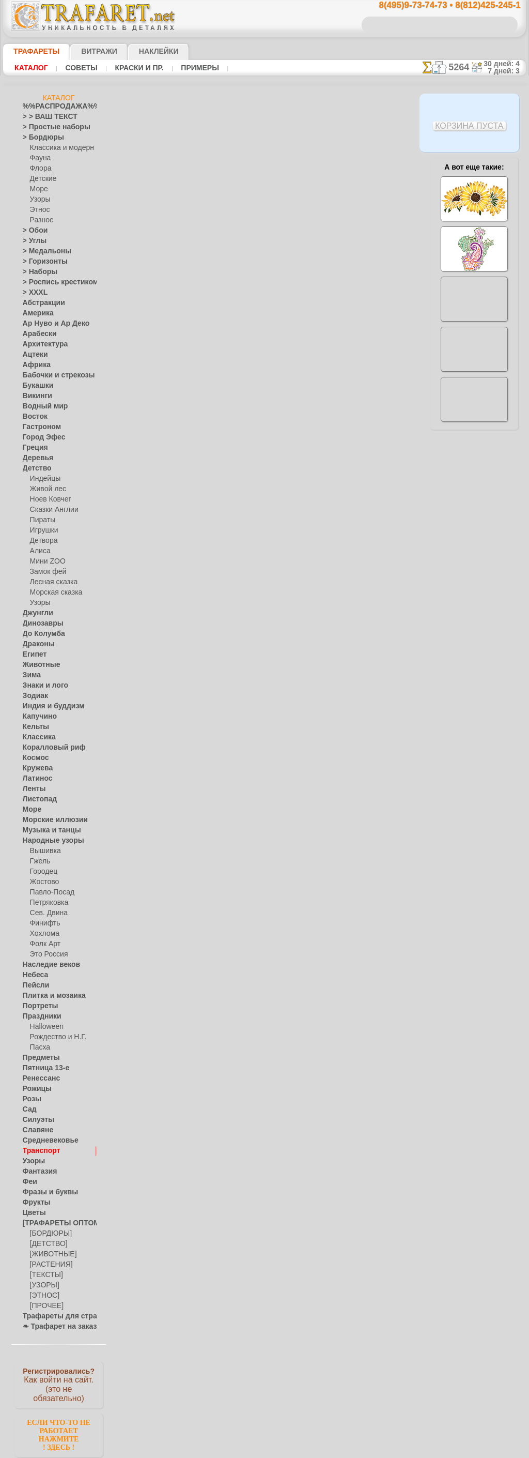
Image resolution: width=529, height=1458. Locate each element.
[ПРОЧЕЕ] (44, 1306)
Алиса (39, 551)
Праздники (39, 1016)
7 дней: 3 (507, 70)
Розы (30, 1099)
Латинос (35, 778)
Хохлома (43, 933)
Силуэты (35, 1120)
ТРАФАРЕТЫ (31, 51)
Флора (40, 168)
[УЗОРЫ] (43, 1285)
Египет (32, 654)
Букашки (35, 385)
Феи (29, 1182)
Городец (42, 871)
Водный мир (41, 406)
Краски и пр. (136, 68)
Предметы (38, 1057)
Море (38, 189)
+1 (302, 460)
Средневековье (45, 1140)
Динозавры (40, 623)
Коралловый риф (48, 747)
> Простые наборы (50, 127)
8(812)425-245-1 (334, 585)
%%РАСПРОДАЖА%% (56, 106)
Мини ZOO (45, 561)
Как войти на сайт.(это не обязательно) (59, 1384)
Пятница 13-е (42, 1068)
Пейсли (33, 985)
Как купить (230, 271)
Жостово (43, 882)
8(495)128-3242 (274, 585)
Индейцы (43, 478)
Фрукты (34, 1202)
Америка (36, 313)
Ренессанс (38, 1078)
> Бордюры (38, 137)
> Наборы (37, 272)
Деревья (35, 458)
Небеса (33, 975)
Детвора (42, 540)
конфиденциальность (239, 675)
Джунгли (36, 613)
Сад (28, 1109)
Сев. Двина (46, 913)
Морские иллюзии (49, 820)
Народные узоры (48, 840)
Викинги (35, 396)
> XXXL (33, 292)
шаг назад (264, 460)
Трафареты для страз (54, 1316)
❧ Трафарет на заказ (54, 1326)
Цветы (32, 1213)
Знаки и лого (41, 685)
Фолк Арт (44, 944)
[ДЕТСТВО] (46, 1244)
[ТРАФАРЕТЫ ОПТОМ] (56, 1223)
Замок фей (45, 571)
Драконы (36, 644)
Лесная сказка (51, 582)
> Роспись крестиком (53, 282)
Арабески (37, 334)
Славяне (35, 1130)
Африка (34, 365)
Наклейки (140, 51)
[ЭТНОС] (43, 1295)
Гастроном (39, 427)
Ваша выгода (162, 271)
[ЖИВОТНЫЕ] (51, 1254)
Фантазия (37, 1171)
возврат (288, 675)
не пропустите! (474, 632)
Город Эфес (40, 437)
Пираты (41, 520)
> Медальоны (42, 251)
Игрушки (43, 530)
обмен (315, 675)
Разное (40, 220)
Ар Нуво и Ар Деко (50, 323)
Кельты (33, 727)
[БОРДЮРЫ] (49, 1233)
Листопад (37, 799)
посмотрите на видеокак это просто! (474, 502)
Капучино (37, 716)
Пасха (39, 1047)
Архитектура (41, 344)
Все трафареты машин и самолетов (263, 483)
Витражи (86, 51)
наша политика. (316, 1449)
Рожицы (34, 1089)
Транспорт (38, 1151)
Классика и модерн (58, 148)
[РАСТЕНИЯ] (48, 1264)
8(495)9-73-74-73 (211, 585)
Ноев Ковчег (48, 499)
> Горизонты (41, 261)
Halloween (44, 1026)
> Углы (32, 241)
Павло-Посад (50, 892)
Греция (33, 447)
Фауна (39, 158)
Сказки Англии (51, 509)
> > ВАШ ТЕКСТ (44, 117)
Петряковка (47, 902)
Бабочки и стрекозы (52, 375)
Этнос (39, 210)
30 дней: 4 (505, 63)
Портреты (37, 1006)
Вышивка (44, 851)
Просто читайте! (474, 546)
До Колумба (41, 634)
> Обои (32, 230)
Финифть (43, 923)
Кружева (36, 768)
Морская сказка (53, 592)
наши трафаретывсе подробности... (474, 591)
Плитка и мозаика (49, 995)
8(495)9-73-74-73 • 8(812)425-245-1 (439, 5)
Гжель (39, 861)
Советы (80, 68)
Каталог (31, 68)
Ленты (32, 789)
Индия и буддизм (48, 706)
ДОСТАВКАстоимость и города (474, 456)
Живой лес (46, 489)
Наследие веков (46, 964)
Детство (35, 468)
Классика (37, 737)
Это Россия (46, 954)
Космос (34, 758)
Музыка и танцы (47, 830)
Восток (33, 416)
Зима (30, 675)
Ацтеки (33, 354)
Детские (42, 179)
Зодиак (33, 696)
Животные (38, 665)
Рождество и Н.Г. (55, 1037)
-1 (225, 460)
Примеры (196, 68)
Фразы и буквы (45, 1192)
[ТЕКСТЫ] (44, 1275)
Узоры (39, 199)
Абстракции (40, 303)
